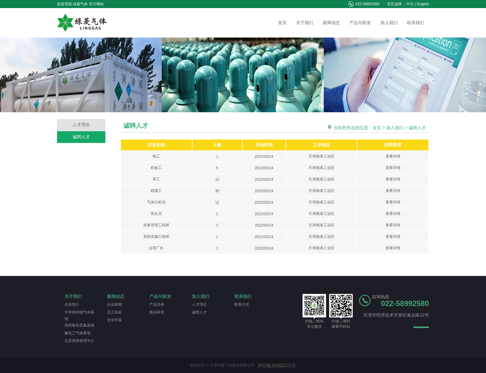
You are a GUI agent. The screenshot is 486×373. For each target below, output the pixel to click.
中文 (410, 4)
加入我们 (389, 22)
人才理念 (81, 124)
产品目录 (156, 304)
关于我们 (304, 22)
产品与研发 (360, 22)
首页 (282, 22)
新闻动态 (331, 22)
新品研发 (156, 312)
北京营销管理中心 (79, 341)
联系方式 (241, 304)
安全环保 (114, 320)
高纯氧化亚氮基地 (79, 325)
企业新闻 (114, 304)
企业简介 (71, 304)
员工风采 (114, 312)
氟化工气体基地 (77, 333)
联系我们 (415, 22)
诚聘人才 (81, 136)
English (423, 4)
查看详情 (393, 156)
